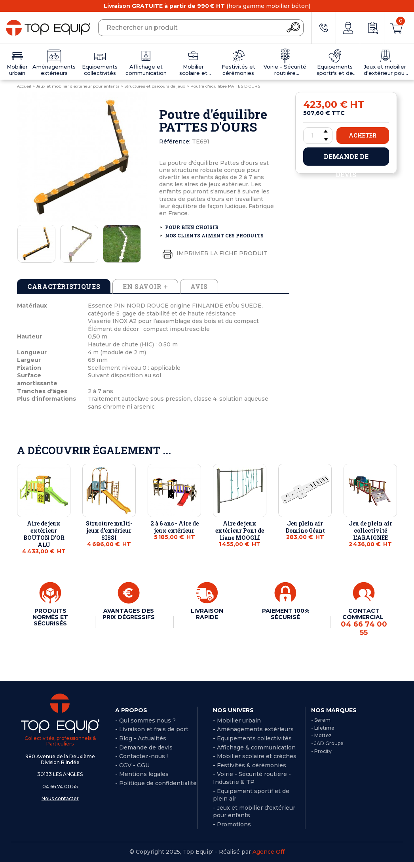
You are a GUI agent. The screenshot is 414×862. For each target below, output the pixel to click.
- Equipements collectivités (252, 738)
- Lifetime (322, 728)
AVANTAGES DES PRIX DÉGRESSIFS (129, 614)
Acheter (362, 135)
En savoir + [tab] (145, 286)
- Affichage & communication (254, 747)
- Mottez (321, 735)
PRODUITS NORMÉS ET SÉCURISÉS (50, 617)
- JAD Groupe (327, 743)
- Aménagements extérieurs (253, 729)
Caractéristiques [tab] (63, 286)
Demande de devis (346, 159)
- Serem (320, 720)
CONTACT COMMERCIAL (363, 622)
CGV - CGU (134, 765)
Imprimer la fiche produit (213, 254)
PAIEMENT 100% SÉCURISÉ (285, 614)
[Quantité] (317, 135)
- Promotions (232, 824)
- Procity (321, 751)
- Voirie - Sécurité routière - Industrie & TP (252, 778)
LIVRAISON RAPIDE (207, 614)
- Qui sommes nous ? (145, 720)
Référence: (174, 141)
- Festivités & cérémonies (249, 765)
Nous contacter (60, 798)
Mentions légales (144, 774)
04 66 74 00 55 (60, 786)
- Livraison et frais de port (151, 729)
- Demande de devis (144, 747)
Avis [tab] (199, 286)
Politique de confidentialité (158, 783)
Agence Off (269, 851)
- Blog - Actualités (140, 738)
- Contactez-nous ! (141, 756)
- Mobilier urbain (237, 720)
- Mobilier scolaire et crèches (254, 756)
